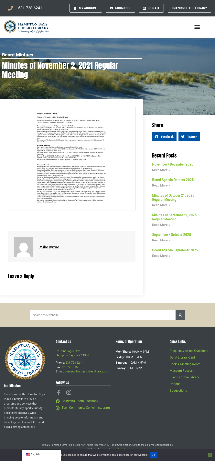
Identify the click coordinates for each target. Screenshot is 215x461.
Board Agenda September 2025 (175, 250)
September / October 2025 (171, 234)
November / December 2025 (172, 164)
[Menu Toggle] (197, 27)
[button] (164, 136)
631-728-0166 (70, 367)
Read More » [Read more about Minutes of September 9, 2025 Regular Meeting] (161, 225)
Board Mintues (17, 55)
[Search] (180, 315)
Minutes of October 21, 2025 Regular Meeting (173, 197)
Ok (153, 454)
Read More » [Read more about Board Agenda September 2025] (161, 256)
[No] (210, 455)
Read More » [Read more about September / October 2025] (161, 240)
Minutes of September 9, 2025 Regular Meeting (174, 217)
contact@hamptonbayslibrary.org (86, 371)
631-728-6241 (74, 362)
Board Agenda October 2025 (173, 180)
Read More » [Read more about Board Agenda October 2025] (161, 185)
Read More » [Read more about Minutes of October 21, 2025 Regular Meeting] (161, 205)
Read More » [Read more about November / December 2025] (161, 170)
